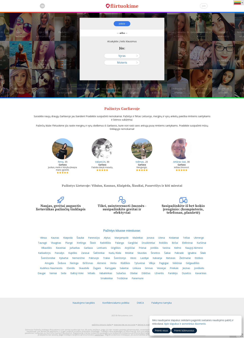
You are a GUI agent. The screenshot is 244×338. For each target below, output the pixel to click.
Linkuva (137, 268)
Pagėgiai (163, 263)
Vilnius (43, 237)
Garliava (88, 247)
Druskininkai (148, 242)
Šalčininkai (99, 252)
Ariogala (49, 263)
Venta (113, 263)
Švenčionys (120, 258)
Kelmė (177, 247)
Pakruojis (94, 258)
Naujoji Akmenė (194, 247)
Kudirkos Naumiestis (51, 268)
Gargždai (133, 242)
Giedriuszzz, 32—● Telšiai (178, 90)
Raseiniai (61, 247)
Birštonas (88, 263)
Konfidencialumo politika (115, 302)
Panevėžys (94, 237)
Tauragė (42, 242)
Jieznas (186, 268)
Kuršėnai (201, 242)
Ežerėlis (71, 268)
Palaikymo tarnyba (161, 302)
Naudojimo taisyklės (84, 302)
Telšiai (186, 237)
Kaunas (55, 237)
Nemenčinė (78, 258)
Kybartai (63, 258)
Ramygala (110, 268)
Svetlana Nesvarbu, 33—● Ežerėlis (178, 34)
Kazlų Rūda (115, 252)
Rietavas (170, 258)
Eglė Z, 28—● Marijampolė (43, 34)
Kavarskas (200, 273)
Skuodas (142, 252)
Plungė (69, 242)
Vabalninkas (105, 273)
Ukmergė (199, 237)
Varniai (53, 273)
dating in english (144, 324)
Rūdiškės (125, 263)
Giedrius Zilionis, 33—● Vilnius (65, 62)
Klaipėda (68, 237)
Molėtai (129, 252)
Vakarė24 (100, 161)
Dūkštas (145, 273)
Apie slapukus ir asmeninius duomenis (185, 323)
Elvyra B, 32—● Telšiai (201, 62)
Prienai (142, 247)
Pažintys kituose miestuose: (122, 230)
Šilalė (203, 252)
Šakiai (167, 252)
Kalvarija (157, 258)
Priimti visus (161, 330)
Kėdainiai (174, 237)
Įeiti (204, 5)
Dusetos (186, 273)
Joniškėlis (199, 268)
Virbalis (91, 273)
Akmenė (101, 263)
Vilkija (152, 263)
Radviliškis (105, 242)
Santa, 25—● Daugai (20, 34)
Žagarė (97, 268)
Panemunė (138, 278)
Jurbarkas (75, 247)
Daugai (41, 273)
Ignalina (192, 252)
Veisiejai (161, 268)
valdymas (99, 334)
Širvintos (155, 252)
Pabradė (179, 252)
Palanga (119, 242)
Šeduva (62, 263)
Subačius (121, 273)
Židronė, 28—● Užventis (223, 90)
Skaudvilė (84, 268)
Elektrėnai (187, 242)
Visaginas (56, 242)
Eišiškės (199, 258)
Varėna (166, 247)
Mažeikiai (138, 237)
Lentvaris (102, 247)
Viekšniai (177, 263)
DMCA (140, 302)
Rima (60, 161)
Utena (161, 237)
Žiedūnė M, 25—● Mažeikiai (43, 62)
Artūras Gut (179, 161)
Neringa (74, 263)
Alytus (107, 237)
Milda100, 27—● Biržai (21, 90)
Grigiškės (116, 247)
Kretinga (81, 242)
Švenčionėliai (48, 258)
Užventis (159, 273)
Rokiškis (163, 242)
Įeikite (122, 23)
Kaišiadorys (44, 252)
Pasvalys (59, 252)
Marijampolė (121, 237)
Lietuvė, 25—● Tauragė (178, 62)
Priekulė (174, 268)
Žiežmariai (185, 258)
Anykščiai (130, 247)
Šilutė (93, 242)
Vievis (133, 258)
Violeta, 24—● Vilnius (43, 90)
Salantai (124, 268)
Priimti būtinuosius (184, 330)
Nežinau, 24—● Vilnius (20, 62)
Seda (63, 273)
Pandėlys (173, 273)
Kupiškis (72, 252)
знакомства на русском (124, 324)
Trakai (106, 258)
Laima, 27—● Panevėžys (223, 34)
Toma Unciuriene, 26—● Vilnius (201, 90)
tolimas (140, 161)
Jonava (150, 237)
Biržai (175, 242)
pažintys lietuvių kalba (102, 324)
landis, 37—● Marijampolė (66, 90)
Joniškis (154, 247)
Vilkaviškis (46, 247)
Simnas (149, 268)
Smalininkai (106, 278)
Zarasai (85, 252)
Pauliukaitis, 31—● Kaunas (66, 34)
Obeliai (133, 273)
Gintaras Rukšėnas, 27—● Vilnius (200, 34)
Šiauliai (80, 237)
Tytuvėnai (139, 263)
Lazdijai (144, 258)
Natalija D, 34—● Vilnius (223, 62)
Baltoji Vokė (77, 273)
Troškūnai (122, 278)
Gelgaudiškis (192, 263)
